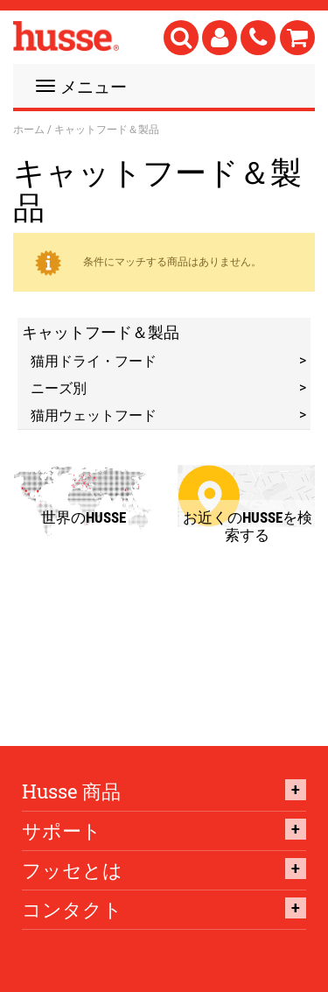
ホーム (29, 129)
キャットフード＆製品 (100, 331)
